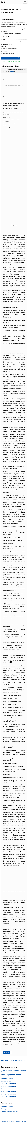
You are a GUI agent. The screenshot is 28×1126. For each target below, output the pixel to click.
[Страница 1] (6, 1052)
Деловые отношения (7, 1081)
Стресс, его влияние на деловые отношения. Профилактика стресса (13, 1071)
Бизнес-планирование (12, 6)
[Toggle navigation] (25, 2)
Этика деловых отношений (8, 1083)
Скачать (12, 71)
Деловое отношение (7, 1078)
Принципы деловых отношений (10, 1111)
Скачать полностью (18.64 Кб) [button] (10, 58)
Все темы (3, 6)
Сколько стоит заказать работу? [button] (11, 61)
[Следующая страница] (11, 1052)
